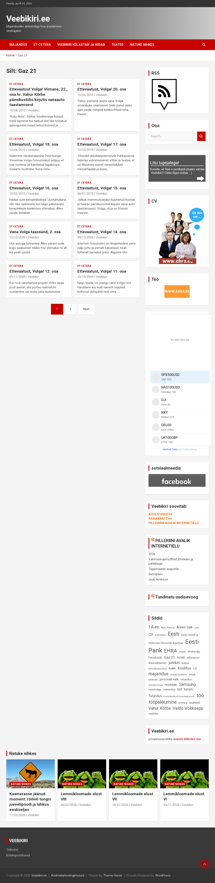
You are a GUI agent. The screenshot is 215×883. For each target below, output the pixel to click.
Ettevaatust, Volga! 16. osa (33, 188)
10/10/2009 (85, 276)
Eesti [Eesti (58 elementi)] (173, 634)
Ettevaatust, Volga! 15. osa (101, 188)
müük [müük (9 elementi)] (192, 674)
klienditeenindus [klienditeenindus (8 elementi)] (158, 668)
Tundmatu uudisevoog (176, 596)
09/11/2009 (17, 276)
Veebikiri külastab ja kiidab (81, 45)
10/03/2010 (85, 149)
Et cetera (42, 45)
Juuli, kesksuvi (158, 579)
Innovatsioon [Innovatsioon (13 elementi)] (158, 663)
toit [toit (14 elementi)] (179, 689)
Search (201, 136)
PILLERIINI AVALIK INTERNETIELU (174, 523)
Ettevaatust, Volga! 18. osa (33, 144)
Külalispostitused (18, 855)
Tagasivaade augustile (164, 569)
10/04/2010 (17, 149)
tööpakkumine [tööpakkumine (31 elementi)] (163, 702)
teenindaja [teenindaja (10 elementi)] (155, 689)
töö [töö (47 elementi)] (200, 695)
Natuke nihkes (142, 45)
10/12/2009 (17, 237)
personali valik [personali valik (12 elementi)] (169, 679)
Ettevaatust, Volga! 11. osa (101, 271)
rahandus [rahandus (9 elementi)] (186, 679)
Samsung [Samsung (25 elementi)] (187, 684)
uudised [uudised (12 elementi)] (194, 702)
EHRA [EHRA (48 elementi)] (170, 651)
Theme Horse (112, 875)
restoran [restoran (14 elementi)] (171, 685)
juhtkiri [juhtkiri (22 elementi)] (174, 662)
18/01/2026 (120, 805)
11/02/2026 (17, 815)
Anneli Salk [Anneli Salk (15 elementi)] (185, 627)
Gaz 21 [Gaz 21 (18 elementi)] (169, 657)
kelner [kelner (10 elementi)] (185, 663)
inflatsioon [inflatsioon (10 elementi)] (193, 657)
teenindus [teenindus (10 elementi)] (169, 689)
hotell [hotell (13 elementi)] (181, 657)
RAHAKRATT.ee (160, 518)
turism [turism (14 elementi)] (188, 689)
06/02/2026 (69, 805)
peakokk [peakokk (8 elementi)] (153, 679)
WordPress (163, 875)
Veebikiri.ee (28, 19)
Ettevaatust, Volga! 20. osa (101, 89)
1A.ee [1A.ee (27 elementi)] (154, 626)
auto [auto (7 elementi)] (197, 627)
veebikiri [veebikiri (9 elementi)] (153, 713)
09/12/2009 (85, 237)
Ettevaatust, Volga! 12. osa (33, 271)
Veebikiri (33, 110)
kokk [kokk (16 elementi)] (172, 668)
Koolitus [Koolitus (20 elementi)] (184, 668)
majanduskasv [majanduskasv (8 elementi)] (178, 674)
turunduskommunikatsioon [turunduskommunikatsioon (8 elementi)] (179, 696)
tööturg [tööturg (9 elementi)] (183, 702)
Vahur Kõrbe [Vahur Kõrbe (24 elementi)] (160, 708)
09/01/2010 (85, 193)
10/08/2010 (17, 110)
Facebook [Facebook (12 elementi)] (155, 657)
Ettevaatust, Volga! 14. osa (101, 231)
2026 (152, 554)
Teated (117, 45)
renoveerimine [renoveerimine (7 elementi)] (156, 685)
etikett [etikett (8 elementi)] (182, 651)
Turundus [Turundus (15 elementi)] (155, 696)
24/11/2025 (171, 805)
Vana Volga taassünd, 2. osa (35, 231)
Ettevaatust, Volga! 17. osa (101, 144)
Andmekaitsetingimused (67, 875)
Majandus (18, 45)
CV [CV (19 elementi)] (151, 634)
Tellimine (12, 850)
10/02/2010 (17, 193)
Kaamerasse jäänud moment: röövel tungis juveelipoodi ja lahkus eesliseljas (30, 801)
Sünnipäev (156, 574)
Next (86, 309)
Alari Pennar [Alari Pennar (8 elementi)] (168, 627)
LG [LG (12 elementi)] (195, 668)
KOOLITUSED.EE (160, 514)
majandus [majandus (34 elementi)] (158, 673)
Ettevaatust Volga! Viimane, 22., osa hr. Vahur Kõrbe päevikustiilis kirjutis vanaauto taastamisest (38, 97)
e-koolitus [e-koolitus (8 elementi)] (160, 634)
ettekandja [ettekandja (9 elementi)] (194, 651)
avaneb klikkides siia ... (188, 739)
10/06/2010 (85, 95)
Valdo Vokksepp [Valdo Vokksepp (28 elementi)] (188, 708)
